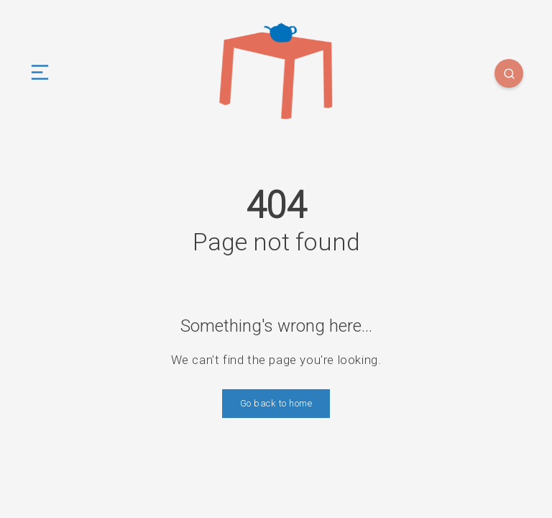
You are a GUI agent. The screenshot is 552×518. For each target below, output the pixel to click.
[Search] (508, 73)
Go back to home (276, 403)
